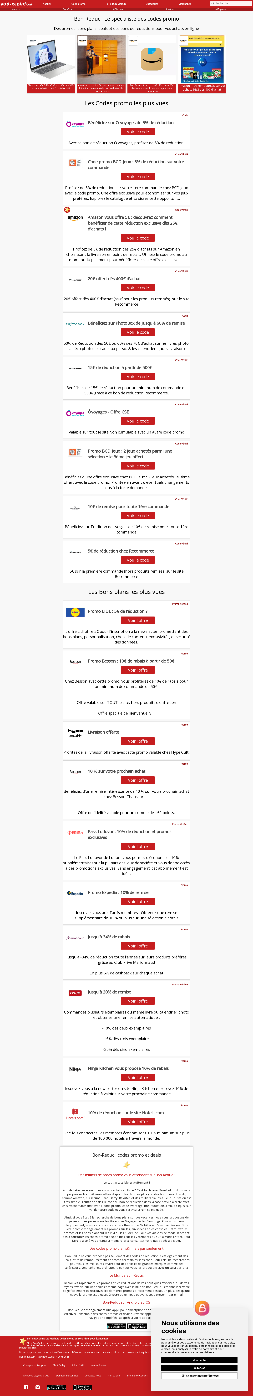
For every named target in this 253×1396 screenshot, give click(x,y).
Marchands (184, 3)
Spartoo (169, 9)
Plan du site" (114, 1375)
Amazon (16, 9)
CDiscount (118, 9)
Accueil (47, 3)
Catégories (152, 3)
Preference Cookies (137, 1375)
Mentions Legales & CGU (36, 1375)
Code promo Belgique (34, 1365)
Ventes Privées (98, 1365)
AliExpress (220, 9)
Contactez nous (93, 1375)
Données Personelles (67, 1375)
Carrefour (67, 9)
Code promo (78, 3)
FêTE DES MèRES (116, 3)
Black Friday (59, 1365)
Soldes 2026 (78, 1365)
